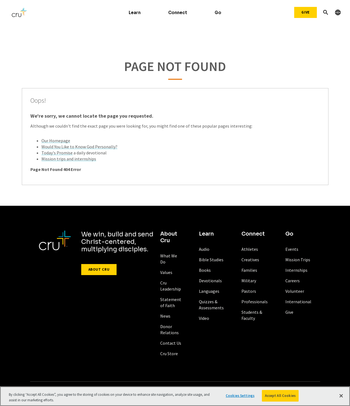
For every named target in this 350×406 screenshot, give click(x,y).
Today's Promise (57, 152)
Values (166, 272)
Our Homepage (55, 140)
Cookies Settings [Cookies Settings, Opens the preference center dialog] (240, 396)
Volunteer (294, 291)
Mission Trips (297, 259)
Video (204, 318)
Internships (296, 270)
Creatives (250, 259)
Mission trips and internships (68, 159)
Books (205, 270)
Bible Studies (211, 259)
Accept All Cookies (280, 396)
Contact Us (170, 343)
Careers (292, 280)
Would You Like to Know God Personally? (79, 146)
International (298, 301)
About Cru (99, 269)
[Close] (341, 396)
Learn (135, 12)
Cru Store (169, 353)
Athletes (249, 249)
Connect (177, 12)
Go (218, 12)
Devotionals (210, 280)
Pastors (248, 291)
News (165, 316)
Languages (209, 291)
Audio (204, 249)
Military (248, 280)
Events (291, 249)
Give (305, 12)
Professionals (254, 301)
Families (249, 270)
